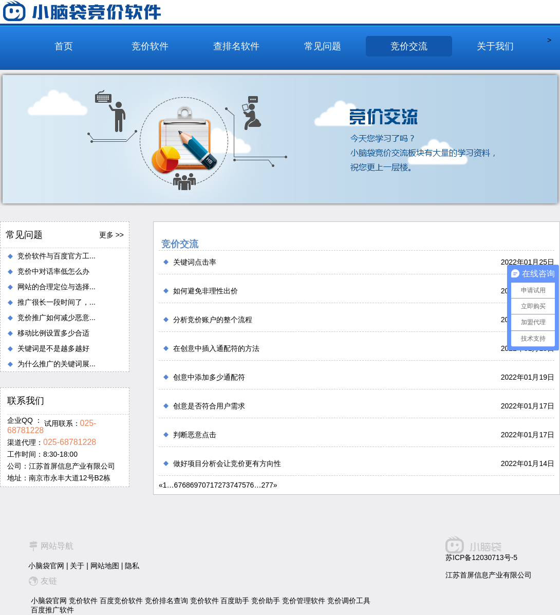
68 (186, 485)
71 (210, 485)
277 (267, 485)
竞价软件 (150, 46)
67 (178, 485)
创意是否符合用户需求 (209, 406)
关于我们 (495, 46)
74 (234, 485)
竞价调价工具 (348, 601)
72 (218, 485)
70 (202, 485)
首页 (63, 46)
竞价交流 (408, 46)
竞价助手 (265, 601)
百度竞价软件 (121, 601)
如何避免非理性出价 (205, 291)
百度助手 (234, 601)
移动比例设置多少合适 (53, 333)
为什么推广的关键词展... (56, 364)
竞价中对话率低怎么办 (53, 271)
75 (242, 485)
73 (226, 485)
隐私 (132, 566)
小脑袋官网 (46, 566)
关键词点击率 (194, 262)
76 (250, 485)
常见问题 (322, 46)
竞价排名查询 (166, 601)
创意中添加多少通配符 (209, 377)
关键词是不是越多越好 (53, 348)
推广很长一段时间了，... (56, 302)
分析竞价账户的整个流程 (212, 319)
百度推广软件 (52, 610)
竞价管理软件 (303, 601)
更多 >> (111, 235)
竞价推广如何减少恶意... (56, 317)
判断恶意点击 (194, 435)
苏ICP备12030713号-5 (481, 557)
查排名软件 (236, 46)
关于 (77, 566)
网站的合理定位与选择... (56, 287)
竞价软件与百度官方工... (56, 256)
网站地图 (104, 566)
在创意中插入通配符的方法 (216, 348)
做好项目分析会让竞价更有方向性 (227, 463)
